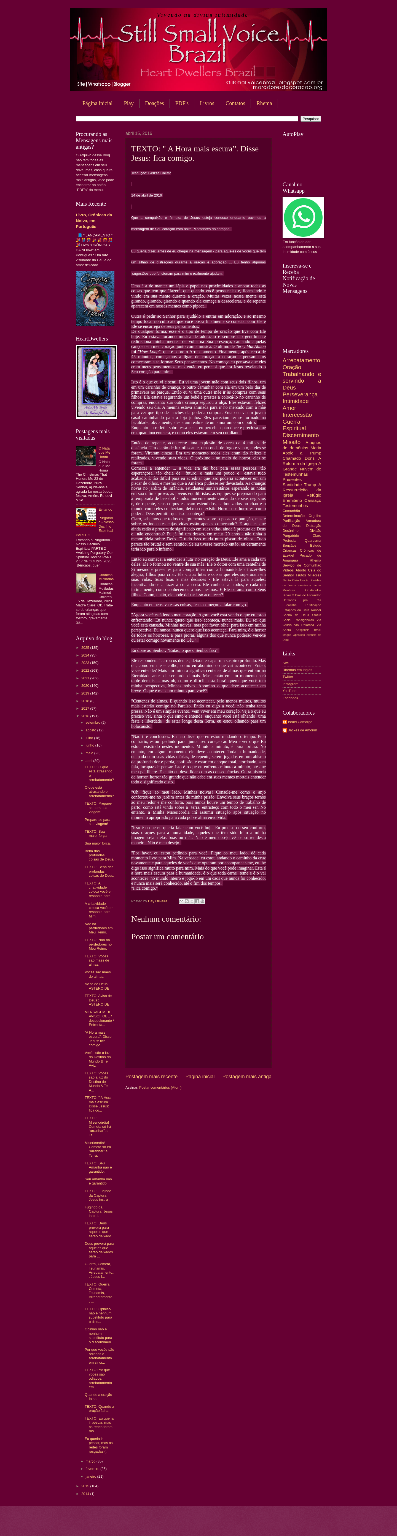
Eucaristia (290, 605)
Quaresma (313, 540)
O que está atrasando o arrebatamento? (99, 791)
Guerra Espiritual (294, 425)
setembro (93, 722)
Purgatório (291, 535)
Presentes (292, 479)
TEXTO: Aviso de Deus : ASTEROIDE (98, 1000)
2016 (85, 716)
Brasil (317, 629)
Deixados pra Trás (302, 600)
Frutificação (313, 605)
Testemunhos (295, 505)
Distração (313, 526)
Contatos (235, 103)
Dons (310, 458)
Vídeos (288, 570)
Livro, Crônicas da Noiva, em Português (94, 221)
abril (89, 761)
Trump (310, 484)
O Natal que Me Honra (104, 452)
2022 (85, 670)
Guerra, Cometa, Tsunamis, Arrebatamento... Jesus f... (99, 1270)
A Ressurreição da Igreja (302, 489)
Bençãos (289, 545)
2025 (85, 648)
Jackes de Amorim (302, 730)
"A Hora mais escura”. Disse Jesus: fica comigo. (98, 1038)
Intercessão (297, 415)
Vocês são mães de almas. (98, 974)
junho (90, 745)
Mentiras (289, 590)
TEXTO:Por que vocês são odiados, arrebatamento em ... (98, 1378)
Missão (292, 442)
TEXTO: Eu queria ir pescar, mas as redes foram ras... (99, 1424)
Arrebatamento (301, 360)
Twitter (288, 677)
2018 (85, 701)
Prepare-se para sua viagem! (97, 822)
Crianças (290, 550)
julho (89, 738)
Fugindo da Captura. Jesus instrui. (99, 1211)
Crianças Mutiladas (106, 577)
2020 (85, 685)
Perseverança (300, 394)
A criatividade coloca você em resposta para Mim (99, 910)
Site (286, 663)
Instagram (290, 684)
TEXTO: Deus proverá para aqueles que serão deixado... (99, 1229)
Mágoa (287, 634)
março (90, 1461)
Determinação (294, 516)
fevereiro (92, 1469)
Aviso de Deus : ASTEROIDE (97, 986)
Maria (315, 447)
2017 (85, 708)
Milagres (314, 575)
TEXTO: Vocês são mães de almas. (97, 960)
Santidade (292, 484)
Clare (317, 535)
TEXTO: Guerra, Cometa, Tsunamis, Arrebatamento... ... (99, 1292)
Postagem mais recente (151, 1076)
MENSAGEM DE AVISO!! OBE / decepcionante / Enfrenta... (99, 1018)
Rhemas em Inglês (297, 670)
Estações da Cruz (296, 610)
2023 (85, 663)
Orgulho (315, 516)
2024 (85, 655)
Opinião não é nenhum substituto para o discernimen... (99, 1335)
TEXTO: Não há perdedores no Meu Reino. (98, 944)
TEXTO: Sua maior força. (96, 833)
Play (129, 103)
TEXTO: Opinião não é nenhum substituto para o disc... (98, 1315)
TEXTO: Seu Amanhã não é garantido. (98, 1167)
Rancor (316, 610)
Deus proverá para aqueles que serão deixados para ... (99, 1249)
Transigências (304, 620)
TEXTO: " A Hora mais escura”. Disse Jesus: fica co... (98, 1104)
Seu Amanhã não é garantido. (98, 1181)
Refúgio (314, 495)
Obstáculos (313, 590)
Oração (292, 367)
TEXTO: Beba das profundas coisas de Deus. (99, 871)
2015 (85, 1486)
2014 (85, 1494)
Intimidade (296, 401)
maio (89, 753)
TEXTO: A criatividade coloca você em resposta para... (99, 889)
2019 (85, 693)
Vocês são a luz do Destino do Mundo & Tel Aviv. (98, 1059)
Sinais (287, 595)
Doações (154, 103)
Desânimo (291, 531)
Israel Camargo (300, 722)
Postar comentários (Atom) (160, 1087)
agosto (91, 730)
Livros (207, 103)
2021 (85, 678)
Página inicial (97, 103)
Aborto (301, 570)
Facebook (290, 698)
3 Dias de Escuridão (306, 595)
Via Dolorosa (304, 625)
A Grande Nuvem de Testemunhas (302, 468)
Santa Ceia (291, 580)
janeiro (91, 1476)
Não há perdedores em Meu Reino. (99, 928)
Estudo (315, 545)
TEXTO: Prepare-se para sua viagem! (98, 807)
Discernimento (301, 435)
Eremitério (292, 500)
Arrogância (303, 629)
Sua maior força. (98, 843)
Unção (304, 580)
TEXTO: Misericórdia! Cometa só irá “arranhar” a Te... (98, 1126)
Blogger (243, 1525)
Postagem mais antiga (247, 1076)
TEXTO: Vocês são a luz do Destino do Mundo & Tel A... (96, 1081)
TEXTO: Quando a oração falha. (99, 1408)
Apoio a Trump (302, 453)
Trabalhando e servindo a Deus (302, 381)
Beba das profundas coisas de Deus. (99, 855)
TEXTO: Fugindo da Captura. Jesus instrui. (98, 1195)
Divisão (315, 531)
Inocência (304, 585)
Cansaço (312, 500)
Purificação (291, 521)
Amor (289, 408)
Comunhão (291, 511)
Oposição (299, 634)
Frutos (301, 575)
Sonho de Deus (296, 615)
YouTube (290, 691)
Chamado (292, 458)
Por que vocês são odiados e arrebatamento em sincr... (99, 1355)
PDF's (182, 103)
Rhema (264, 103)
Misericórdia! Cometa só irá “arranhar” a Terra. (98, 1149)
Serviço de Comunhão (302, 565)
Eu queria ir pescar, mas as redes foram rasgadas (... (99, 1445)
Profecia (289, 540)
